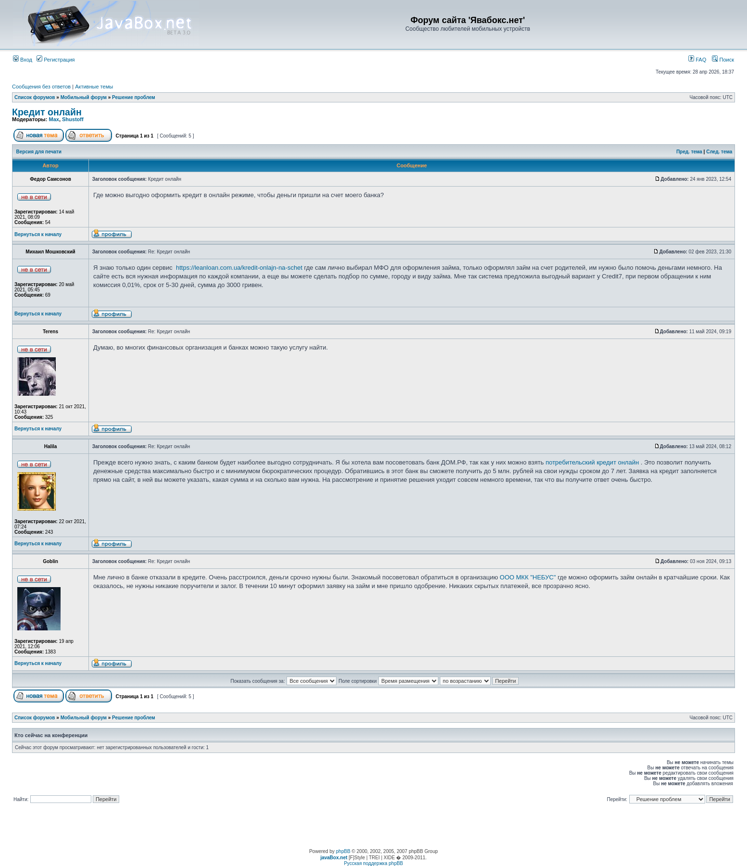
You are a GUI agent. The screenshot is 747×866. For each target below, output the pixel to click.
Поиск (723, 60)
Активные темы (94, 86)
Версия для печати (39, 151)
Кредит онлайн (47, 112)
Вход (22, 60)
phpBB (343, 851)
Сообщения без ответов (41, 86)
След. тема (719, 151)
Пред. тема (689, 151)
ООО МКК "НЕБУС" (528, 577)
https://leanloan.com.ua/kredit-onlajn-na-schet (239, 267)
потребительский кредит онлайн (592, 462)
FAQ (697, 60)
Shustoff (73, 119)
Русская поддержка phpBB (373, 863)
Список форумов (34, 97)
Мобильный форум (84, 97)
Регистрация (56, 60)
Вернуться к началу (38, 234)
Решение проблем (133, 97)
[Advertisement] (373, 827)
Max (54, 119)
